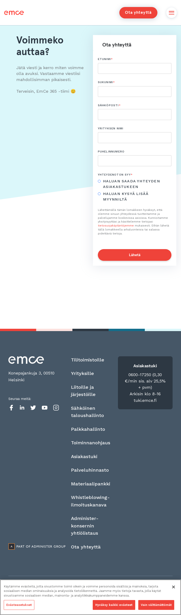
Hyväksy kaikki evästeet (114, 605)
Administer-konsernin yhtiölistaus (85, 526)
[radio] (132, 184)
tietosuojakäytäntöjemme (116, 225)
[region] (90, 597)
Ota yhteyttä (138, 13)
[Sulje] (173, 587)
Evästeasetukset (19, 605)
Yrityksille (82, 373)
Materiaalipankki (90, 484)
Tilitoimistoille (87, 360)
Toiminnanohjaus (90, 442)
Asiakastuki (84, 456)
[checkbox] (134, 190)
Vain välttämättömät (156, 605)
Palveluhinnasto (90, 470)
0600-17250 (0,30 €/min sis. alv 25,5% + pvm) (145, 381)
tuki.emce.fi (145, 400)
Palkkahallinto (88, 429)
